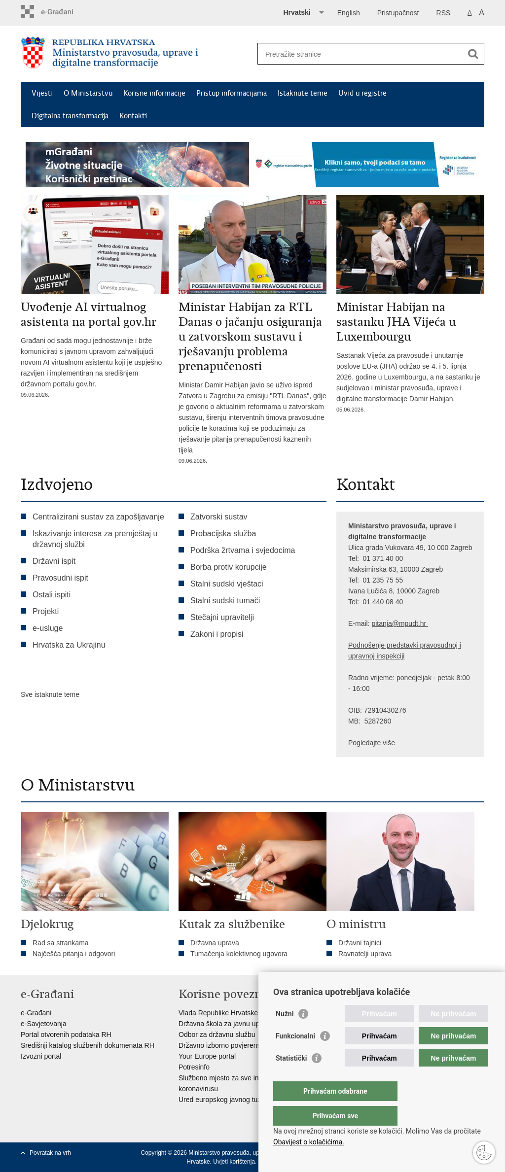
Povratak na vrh (50, 1152)
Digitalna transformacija (70, 115)
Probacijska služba (223, 533)
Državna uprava (214, 943)
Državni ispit (54, 561)
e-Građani (36, 1013)
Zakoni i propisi (217, 634)
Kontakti (133, 115)
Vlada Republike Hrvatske (218, 1013)
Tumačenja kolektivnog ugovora (239, 954)
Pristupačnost (398, 13)
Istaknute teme (302, 93)
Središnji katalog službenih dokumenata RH (87, 1045)
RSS (443, 13)
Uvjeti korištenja (234, 1161)
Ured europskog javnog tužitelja (227, 1099)
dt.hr (419, 623)
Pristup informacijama (231, 93)
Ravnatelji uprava (365, 954)
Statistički (291, 1078)
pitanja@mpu (391, 623)
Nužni (284, 1033)
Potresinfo (194, 1067)
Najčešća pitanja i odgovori (74, 954)
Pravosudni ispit (60, 578)
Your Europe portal (207, 1056)
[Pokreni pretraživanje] (473, 54)
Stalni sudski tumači (225, 600)
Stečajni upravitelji (222, 617)
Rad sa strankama (61, 943)
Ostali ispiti (52, 594)
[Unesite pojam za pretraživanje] (360, 54)
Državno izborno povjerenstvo (224, 1045)
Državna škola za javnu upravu (226, 1024)
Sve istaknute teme (50, 694)
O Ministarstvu (88, 93)
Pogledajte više (371, 743)
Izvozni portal (41, 1056)
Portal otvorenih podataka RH (66, 1034)
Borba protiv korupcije (228, 567)
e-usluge (48, 628)
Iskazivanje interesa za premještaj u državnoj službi (95, 539)
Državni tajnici (359, 943)
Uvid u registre (362, 93)
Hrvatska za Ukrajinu (69, 645)
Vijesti (42, 93)
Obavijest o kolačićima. (308, 1142)
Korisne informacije (154, 93)
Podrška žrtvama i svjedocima (242, 550)
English (348, 13)
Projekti (46, 611)
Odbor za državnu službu (217, 1034)
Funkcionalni (295, 1056)
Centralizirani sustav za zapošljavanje (98, 517)
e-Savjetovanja (44, 1024)
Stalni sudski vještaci (227, 584)
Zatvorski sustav (219, 517)
